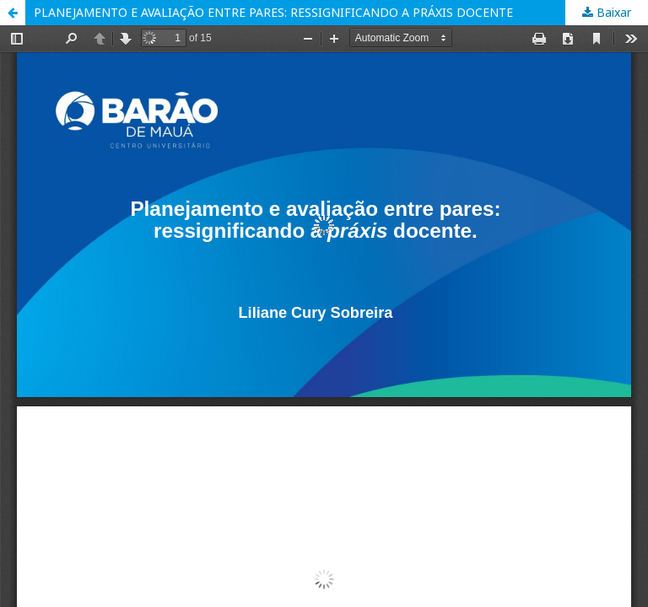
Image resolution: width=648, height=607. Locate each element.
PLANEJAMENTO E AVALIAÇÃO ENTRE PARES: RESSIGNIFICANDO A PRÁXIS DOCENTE (273, 12)
